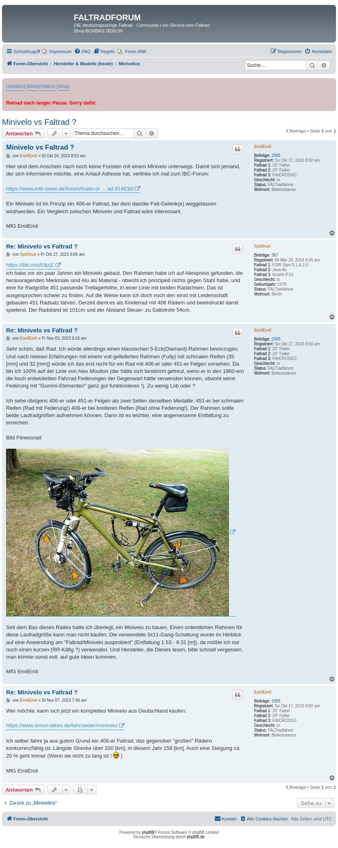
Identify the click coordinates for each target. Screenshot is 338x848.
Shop (63, 86)
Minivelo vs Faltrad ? (39, 122)
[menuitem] (56, 51)
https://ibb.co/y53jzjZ (30, 265)
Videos (48, 86)
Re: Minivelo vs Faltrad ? (42, 246)
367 (275, 255)
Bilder (33, 86)
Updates (15, 86)
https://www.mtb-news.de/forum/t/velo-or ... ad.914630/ (70, 189)
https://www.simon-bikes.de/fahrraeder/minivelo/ (62, 725)
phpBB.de (196, 837)
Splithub (262, 246)
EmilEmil (262, 146)
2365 (276, 155)
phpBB (148, 832)
